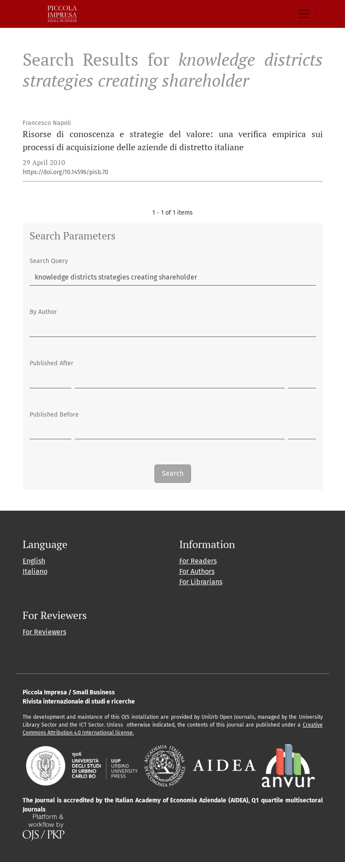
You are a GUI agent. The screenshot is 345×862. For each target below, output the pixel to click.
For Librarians (200, 582)
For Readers (198, 561)
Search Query (49, 261)
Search (173, 473)
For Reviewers (44, 632)
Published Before (54, 414)
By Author (43, 312)
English (34, 561)
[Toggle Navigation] (303, 14)
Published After (52, 363)
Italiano (35, 571)
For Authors (196, 571)
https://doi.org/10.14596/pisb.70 (65, 172)
